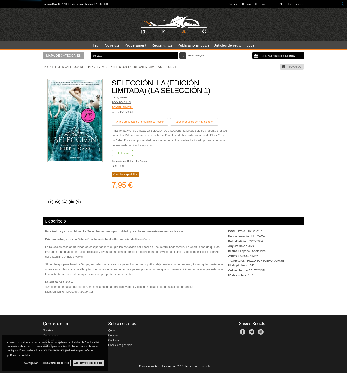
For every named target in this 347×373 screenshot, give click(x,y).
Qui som (233, 4)
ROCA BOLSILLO (121, 102)
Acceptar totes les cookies (88, 363)
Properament (135, 45)
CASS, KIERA (119, 97)
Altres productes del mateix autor (194, 121)
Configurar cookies (149, 366)
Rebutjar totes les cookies (55, 363)
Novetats (111, 45)
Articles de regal (227, 45)
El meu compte (295, 4)
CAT (280, 4)
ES (271, 4)
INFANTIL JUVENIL (122, 107)
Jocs (250, 45)
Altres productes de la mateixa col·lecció (140, 121)
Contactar (260, 4)
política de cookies (19, 355)
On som (246, 4)
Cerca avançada (196, 55)
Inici (96, 45)
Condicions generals (120, 345)
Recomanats (161, 45)
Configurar (31, 363)
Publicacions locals (193, 45)
